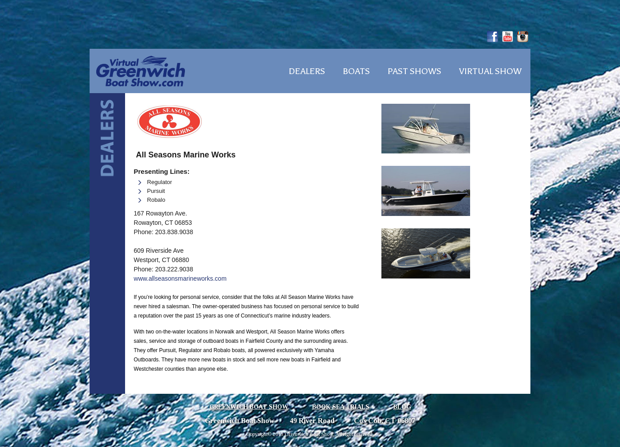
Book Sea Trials (340, 407)
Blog (402, 407)
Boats (356, 71)
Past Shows (414, 71)
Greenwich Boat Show (248, 407)
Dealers (307, 71)
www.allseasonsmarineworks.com (180, 278)
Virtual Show (490, 71)
